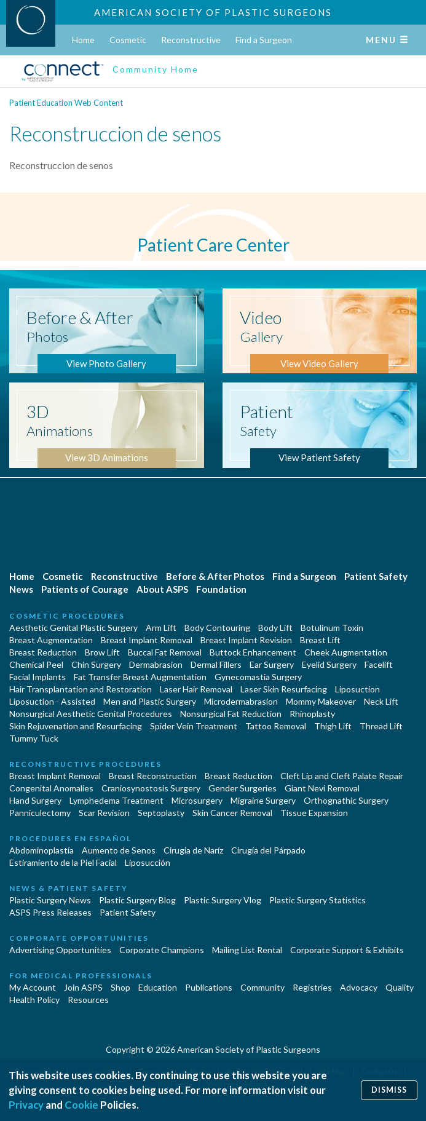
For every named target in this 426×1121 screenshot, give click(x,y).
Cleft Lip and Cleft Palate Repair (341, 775)
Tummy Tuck (33, 738)
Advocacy (358, 987)
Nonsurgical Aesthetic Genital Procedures (90, 713)
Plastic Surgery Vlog (222, 900)
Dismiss (389, 1090)
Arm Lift (161, 627)
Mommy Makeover (321, 701)
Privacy (26, 1104)
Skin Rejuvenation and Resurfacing (75, 726)
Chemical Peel (36, 664)
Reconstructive (191, 39)
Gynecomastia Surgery (258, 676)
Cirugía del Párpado (268, 850)
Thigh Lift (333, 726)
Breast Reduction (43, 652)
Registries (312, 987)
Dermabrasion (156, 664)
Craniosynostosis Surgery (150, 788)
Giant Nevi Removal (322, 788)
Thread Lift (381, 726)
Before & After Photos (215, 576)
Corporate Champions (161, 950)
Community (262, 987)
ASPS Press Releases (50, 912)
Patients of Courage (84, 589)
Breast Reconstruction (153, 775)
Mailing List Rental (247, 950)
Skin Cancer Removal (232, 812)
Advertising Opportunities (60, 950)
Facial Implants (37, 676)
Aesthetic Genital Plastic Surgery (73, 627)
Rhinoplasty (312, 713)
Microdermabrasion (241, 701)
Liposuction (357, 689)
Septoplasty (161, 812)
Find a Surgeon (263, 39)
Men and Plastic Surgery (149, 701)
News (21, 589)
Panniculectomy (40, 812)
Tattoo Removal (275, 726)
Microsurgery (197, 800)
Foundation (221, 589)
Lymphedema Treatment (116, 800)
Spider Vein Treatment (193, 726)
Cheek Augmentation (345, 652)
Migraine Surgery (263, 800)
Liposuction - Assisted (52, 701)
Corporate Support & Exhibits (347, 950)
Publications (208, 987)
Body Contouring (217, 627)
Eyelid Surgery (329, 664)
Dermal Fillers (216, 664)
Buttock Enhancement (253, 652)
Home (83, 39)
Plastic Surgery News (50, 900)
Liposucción (147, 862)
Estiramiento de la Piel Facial (63, 862)
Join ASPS (83, 987)
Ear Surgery (272, 664)
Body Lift (275, 627)
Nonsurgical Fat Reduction (231, 713)
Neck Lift (381, 701)
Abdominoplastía (41, 850)
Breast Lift (320, 640)
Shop (120, 987)
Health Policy (34, 999)
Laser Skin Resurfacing (283, 689)
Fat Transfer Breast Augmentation (140, 676)
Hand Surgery (35, 800)
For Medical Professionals (80, 975)
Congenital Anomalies (51, 788)
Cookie (81, 1104)
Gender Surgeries (242, 788)
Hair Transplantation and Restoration (80, 689)
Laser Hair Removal (196, 689)
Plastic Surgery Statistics (317, 900)
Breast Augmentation (51, 640)
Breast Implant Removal (146, 640)
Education (157, 987)
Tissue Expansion (314, 812)
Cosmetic (127, 39)
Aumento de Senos (119, 850)
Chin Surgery (96, 664)
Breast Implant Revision (246, 640)
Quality (399, 987)
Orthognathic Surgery (346, 800)
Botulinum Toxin (332, 627)
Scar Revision (104, 812)
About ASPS (162, 589)
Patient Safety (376, 576)
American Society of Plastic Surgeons (213, 12)
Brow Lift (102, 652)
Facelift (379, 664)
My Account (32, 987)
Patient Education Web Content (66, 103)
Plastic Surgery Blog (137, 900)
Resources (88, 999)
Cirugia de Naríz (193, 850)
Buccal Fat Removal (165, 652)
